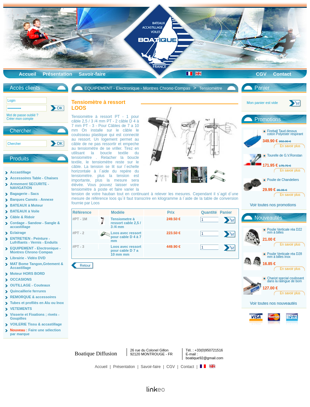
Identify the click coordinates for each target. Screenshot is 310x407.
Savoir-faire (92, 74)
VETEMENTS (21, 309)
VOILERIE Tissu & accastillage (36, 324)
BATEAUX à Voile (24, 211)
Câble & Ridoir (22, 217)
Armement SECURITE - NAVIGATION (29, 186)
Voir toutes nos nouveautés (273, 303)
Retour (85, 265)
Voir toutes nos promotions (273, 205)
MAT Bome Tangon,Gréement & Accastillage (36, 266)
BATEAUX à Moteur (26, 205)
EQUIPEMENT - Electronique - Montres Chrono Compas (35, 250)
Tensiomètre (210, 88)
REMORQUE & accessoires (33, 297)
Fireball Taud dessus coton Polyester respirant (285, 133)
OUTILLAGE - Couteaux (30, 285)
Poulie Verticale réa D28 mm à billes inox (284, 255)
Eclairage (18, 233)
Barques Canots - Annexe (31, 199)
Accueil (27, 74)
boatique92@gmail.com (204, 358)
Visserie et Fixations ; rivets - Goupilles (34, 316)
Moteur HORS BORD (27, 273)
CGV (261, 74)
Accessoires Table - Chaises (34, 178)
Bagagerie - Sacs (24, 194)
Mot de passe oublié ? (22, 115)
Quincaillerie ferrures (28, 291)
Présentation (57, 74)
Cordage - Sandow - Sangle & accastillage (35, 225)
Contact (282, 74)
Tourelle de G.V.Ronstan (284, 155)
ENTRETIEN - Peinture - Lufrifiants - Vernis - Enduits (34, 240)
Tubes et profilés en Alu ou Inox (37, 303)
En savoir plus (290, 146)
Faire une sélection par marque (35, 332)
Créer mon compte (19, 119)
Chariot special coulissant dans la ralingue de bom (285, 280)
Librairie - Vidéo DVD (27, 258)
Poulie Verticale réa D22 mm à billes (284, 231)
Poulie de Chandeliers (283, 180)
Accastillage (20, 172)
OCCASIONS (21, 279)
